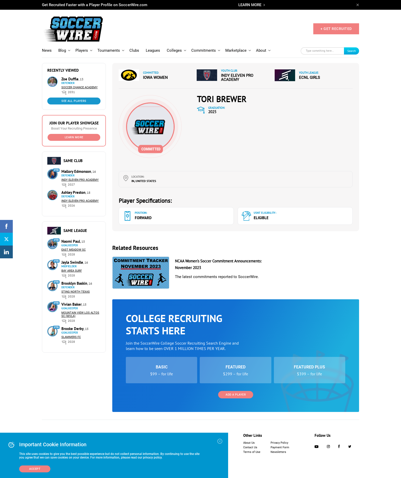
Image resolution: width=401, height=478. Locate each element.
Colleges (174, 50)
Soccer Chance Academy (79, 87)
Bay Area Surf (71, 270)
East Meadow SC (73, 249)
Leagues (153, 50)
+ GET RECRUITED (336, 29)
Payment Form (280, 447)
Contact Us (250, 447)
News (47, 50)
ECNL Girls (309, 77)
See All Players (73, 101)
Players (81, 50)
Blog (62, 50)
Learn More (74, 137)
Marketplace (236, 50)
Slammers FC (71, 337)
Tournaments (108, 50)
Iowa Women (155, 77)
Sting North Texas (75, 291)
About (261, 50)
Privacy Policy (279, 442)
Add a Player (236, 394)
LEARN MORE (249, 5)
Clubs (134, 50)
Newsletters (278, 452)
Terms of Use (251, 452)
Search (351, 51)
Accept (34, 469)
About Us (249, 442)
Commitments (203, 50)
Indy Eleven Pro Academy (80, 180)
